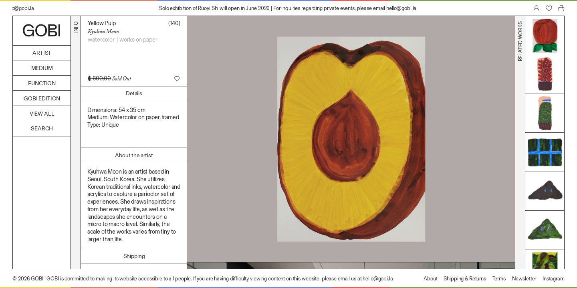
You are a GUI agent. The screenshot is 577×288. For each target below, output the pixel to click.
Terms (499, 279)
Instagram (554, 279)
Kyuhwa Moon (103, 31)
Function (42, 83)
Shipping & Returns (465, 279)
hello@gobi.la (378, 279)
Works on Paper (138, 39)
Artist (41, 53)
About (430, 279)
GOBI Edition (42, 98)
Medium (42, 68)
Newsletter (524, 279)
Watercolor (101, 39)
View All (42, 113)
